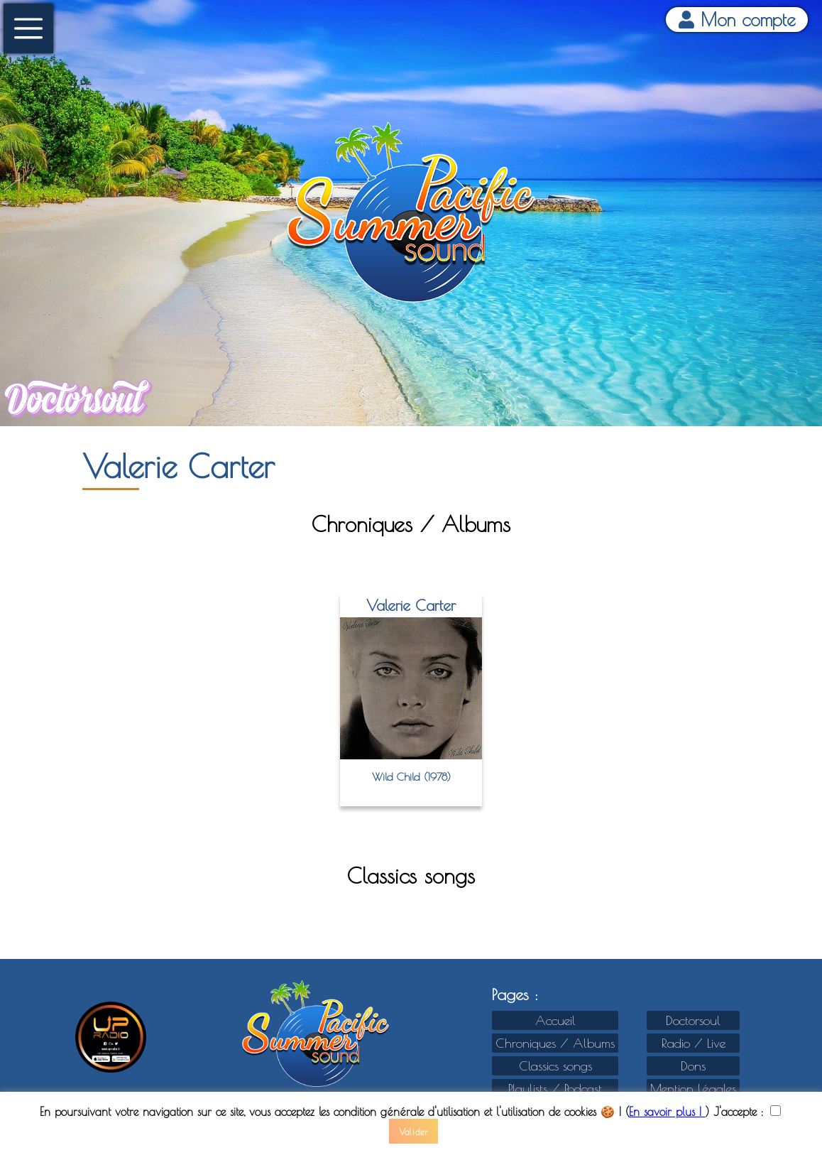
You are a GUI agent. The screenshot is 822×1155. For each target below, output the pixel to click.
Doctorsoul (693, 1020)
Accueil (555, 1020)
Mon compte (737, 19)
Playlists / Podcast (555, 1088)
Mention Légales (693, 1088)
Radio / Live (693, 1043)
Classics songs (555, 1065)
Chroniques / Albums (555, 1043)
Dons (693, 1065)
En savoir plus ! (667, 1111)
